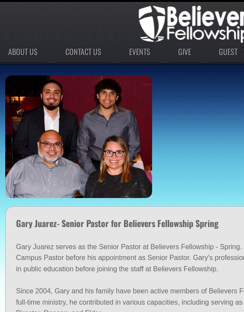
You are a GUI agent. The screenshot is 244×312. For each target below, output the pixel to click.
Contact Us (83, 51)
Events (139, 51)
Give (184, 51)
